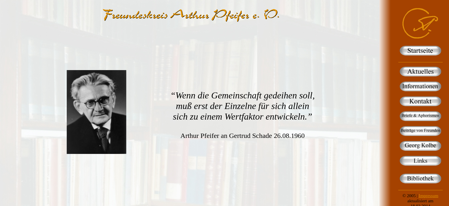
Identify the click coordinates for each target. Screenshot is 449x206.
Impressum (428, 195)
